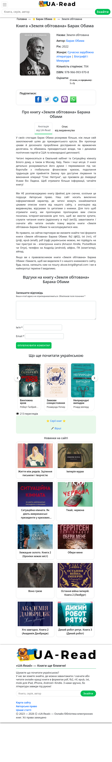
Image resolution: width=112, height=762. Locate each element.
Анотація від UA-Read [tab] (43, 128)
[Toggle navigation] (5, 5)
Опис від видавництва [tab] (65, 128)
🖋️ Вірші (56, 428)
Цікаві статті (23, 710)
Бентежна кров (26, 401)
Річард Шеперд (81, 407)
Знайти (103, 12)
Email (20, 336)
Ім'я (19, 327)
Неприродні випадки (81, 401)
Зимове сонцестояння (56, 401)
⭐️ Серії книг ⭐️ (56, 421)
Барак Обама (75, 41)
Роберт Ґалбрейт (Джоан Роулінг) (29, 407)
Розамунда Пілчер (56, 407)
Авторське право (26, 706)
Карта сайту (23, 702)
